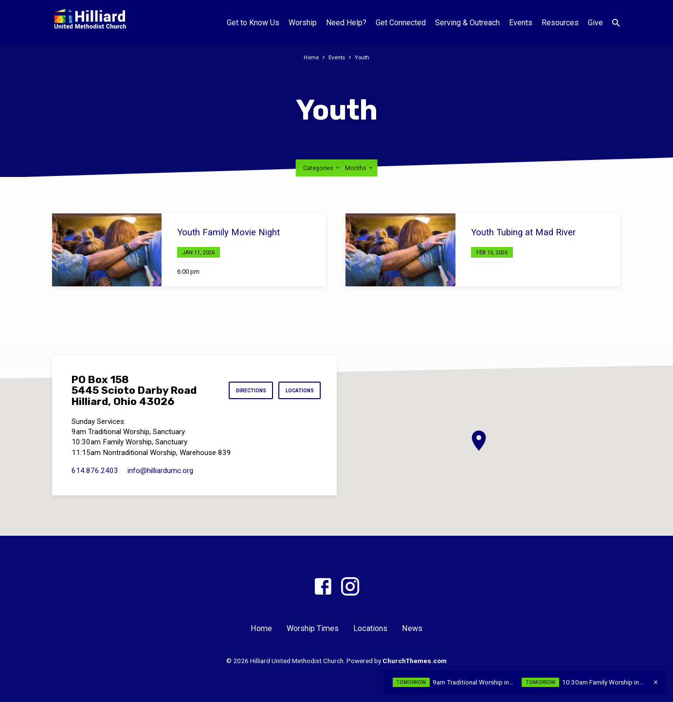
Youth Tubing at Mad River (523, 232)
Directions (243, 390)
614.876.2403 (95, 470)
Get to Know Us (253, 22)
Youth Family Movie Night (228, 232)
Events (520, 22)
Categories (322, 168)
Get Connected (401, 22)
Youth (364, 57)
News (412, 628)
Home (309, 57)
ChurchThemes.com (414, 661)
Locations (297, 390)
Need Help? (346, 22)
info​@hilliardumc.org (160, 470)
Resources (560, 22)
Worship (303, 22)
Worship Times (313, 628)
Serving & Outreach (467, 22)
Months (359, 168)
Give (595, 22)
